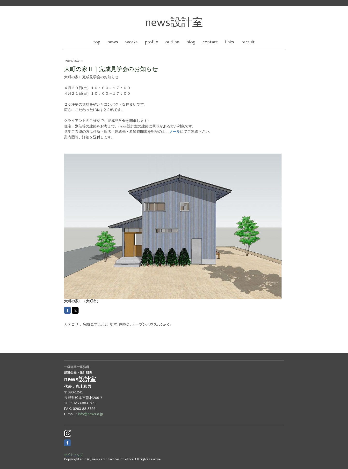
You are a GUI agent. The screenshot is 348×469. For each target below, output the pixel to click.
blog (191, 42)
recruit (248, 42)
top (96, 42)
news (113, 42)
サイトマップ (73, 454)
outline (172, 42)
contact (210, 42)
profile (151, 42)
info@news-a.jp (90, 414)
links (229, 42)
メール (174, 132)
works (131, 42)
